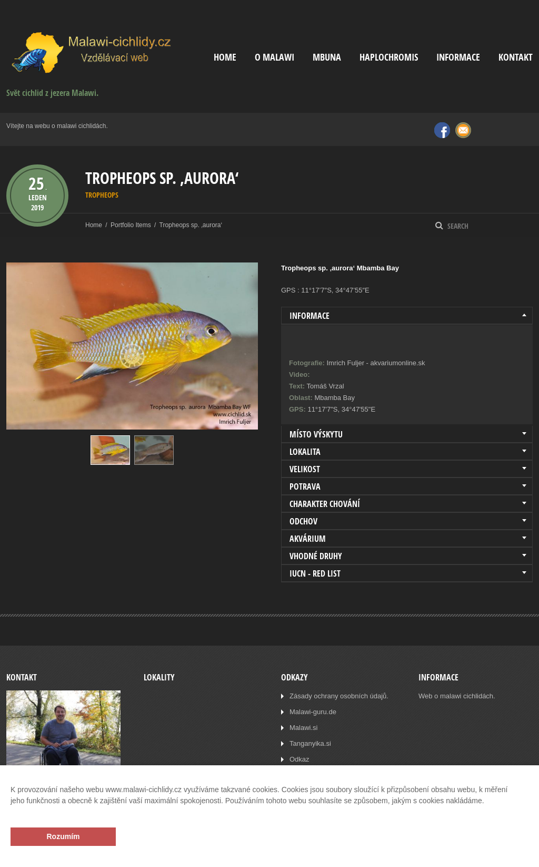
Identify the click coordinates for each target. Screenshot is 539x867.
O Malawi (274, 57)
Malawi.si (303, 728)
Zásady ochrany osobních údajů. (339, 696)
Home (225, 57)
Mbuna (327, 57)
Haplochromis (389, 57)
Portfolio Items (131, 225)
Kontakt (515, 57)
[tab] (407, 316)
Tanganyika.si (310, 743)
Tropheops (101, 195)
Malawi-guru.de (313, 712)
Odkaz (300, 759)
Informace (458, 57)
